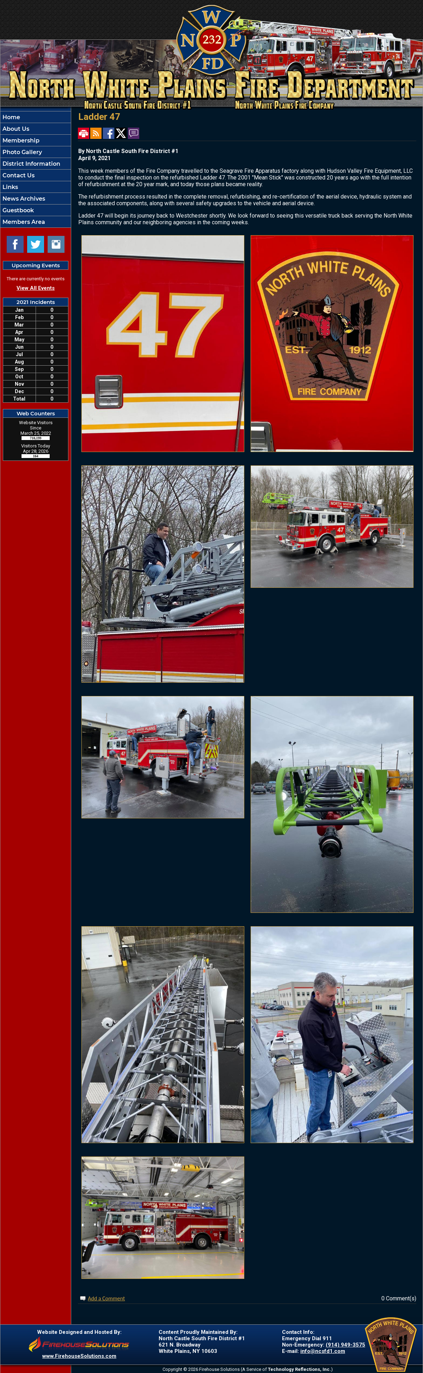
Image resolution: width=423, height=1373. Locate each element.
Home (10, 117)
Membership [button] (20, 140)
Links (9, 187)
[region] (35, 169)
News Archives (23, 198)
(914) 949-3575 (345, 1345)
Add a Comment (106, 1298)
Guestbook (17, 210)
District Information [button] (30, 163)
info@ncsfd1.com (322, 1351)
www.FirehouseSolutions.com (79, 1356)
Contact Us (18, 175)
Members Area (23, 222)
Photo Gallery (21, 152)
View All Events (36, 288)
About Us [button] (15, 129)
